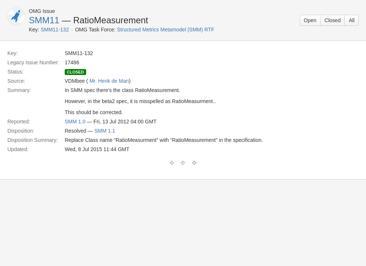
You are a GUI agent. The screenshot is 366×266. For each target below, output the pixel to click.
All (352, 20)
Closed (333, 20)
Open (310, 20)
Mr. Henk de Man (109, 81)
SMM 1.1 (104, 131)
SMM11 (44, 20)
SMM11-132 (55, 30)
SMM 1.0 (75, 122)
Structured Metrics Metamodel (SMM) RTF (165, 30)
